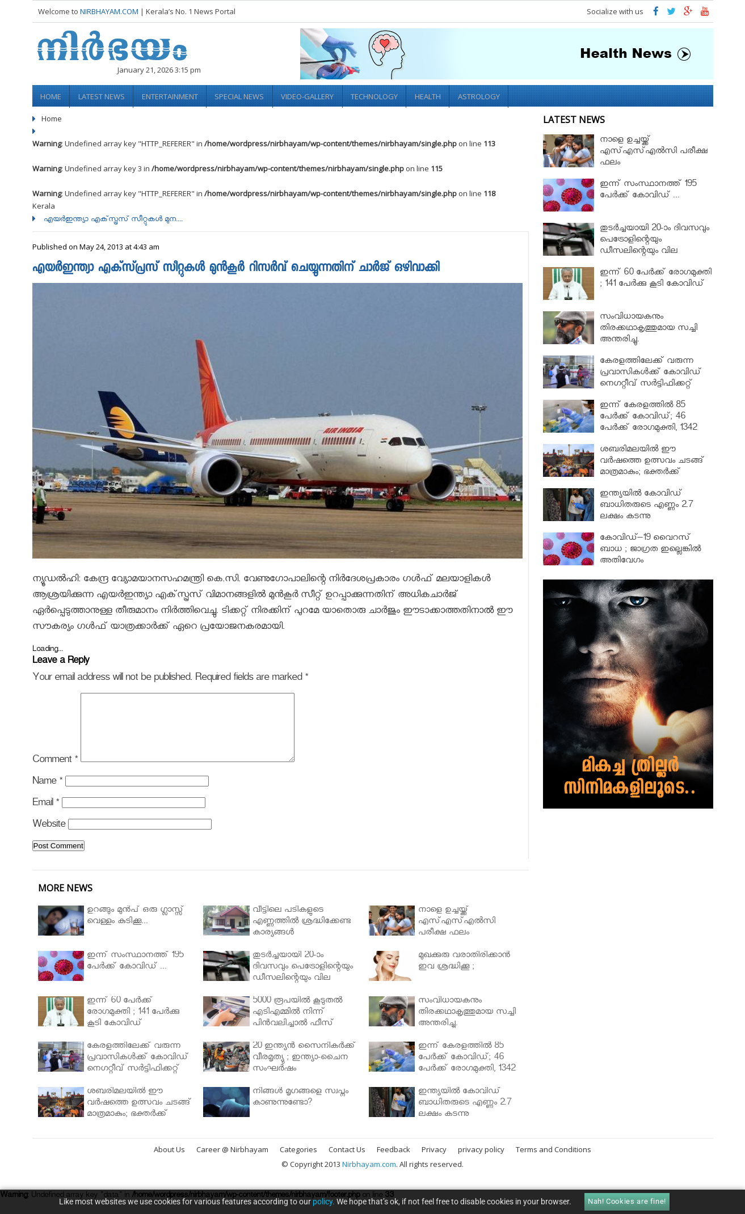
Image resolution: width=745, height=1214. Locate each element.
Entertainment (172, 96)
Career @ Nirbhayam (232, 1162)
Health (432, 96)
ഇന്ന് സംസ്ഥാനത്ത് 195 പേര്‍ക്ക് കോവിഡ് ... (648, 189)
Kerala (43, 205)
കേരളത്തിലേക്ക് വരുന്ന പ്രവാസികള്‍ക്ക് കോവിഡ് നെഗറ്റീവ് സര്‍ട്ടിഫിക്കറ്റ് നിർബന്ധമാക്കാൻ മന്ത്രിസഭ (654, 377)
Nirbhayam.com (369, 1176)
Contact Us (347, 1162)
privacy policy (481, 1162)
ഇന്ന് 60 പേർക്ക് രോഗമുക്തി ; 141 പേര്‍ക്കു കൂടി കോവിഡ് (656, 278)
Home (51, 96)
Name (47, 795)
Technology (378, 96)
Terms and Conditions (553, 1162)
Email (45, 817)
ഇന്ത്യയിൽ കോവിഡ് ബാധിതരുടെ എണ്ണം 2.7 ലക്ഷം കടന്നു (646, 505)
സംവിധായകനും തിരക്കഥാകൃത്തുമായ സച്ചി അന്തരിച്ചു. (648, 328)
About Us (169, 1162)
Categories (298, 1162)
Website (48, 838)
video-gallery (310, 96)
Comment (55, 774)
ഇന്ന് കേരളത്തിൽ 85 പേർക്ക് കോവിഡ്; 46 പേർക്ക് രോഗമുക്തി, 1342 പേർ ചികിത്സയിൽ (648, 422)
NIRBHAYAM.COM (109, 11)
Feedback (393, 1162)
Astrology (484, 96)
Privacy (434, 1162)
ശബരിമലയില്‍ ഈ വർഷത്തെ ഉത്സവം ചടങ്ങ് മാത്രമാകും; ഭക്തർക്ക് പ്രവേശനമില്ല (652, 466)
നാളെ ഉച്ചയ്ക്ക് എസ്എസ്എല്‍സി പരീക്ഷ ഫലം (654, 151)
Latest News (102, 96)
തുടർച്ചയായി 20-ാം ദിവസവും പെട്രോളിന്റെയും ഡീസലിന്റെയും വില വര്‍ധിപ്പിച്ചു (654, 245)
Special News (242, 96)
